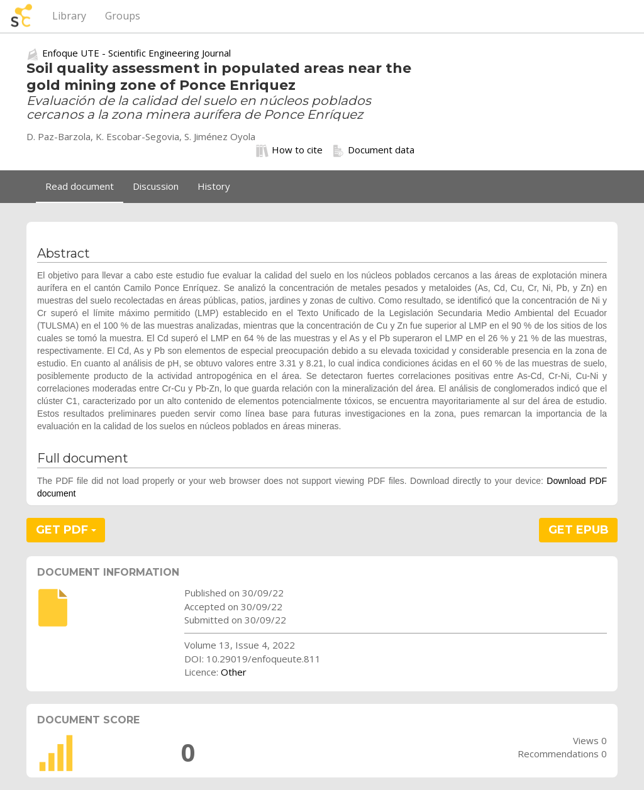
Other (234, 672)
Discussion (156, 186)
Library (69, 16)
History (213, 186)
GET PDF (66, 530)
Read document (79, 186)
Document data (373, 150)
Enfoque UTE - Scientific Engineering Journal (136, 53)
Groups (122, 16)
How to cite (289, 150)
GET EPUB (578, 530)
